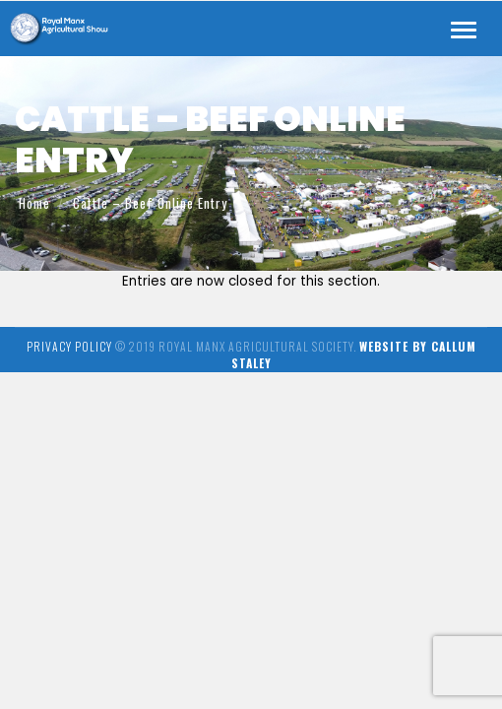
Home (34, 203)
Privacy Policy (69, 346)
